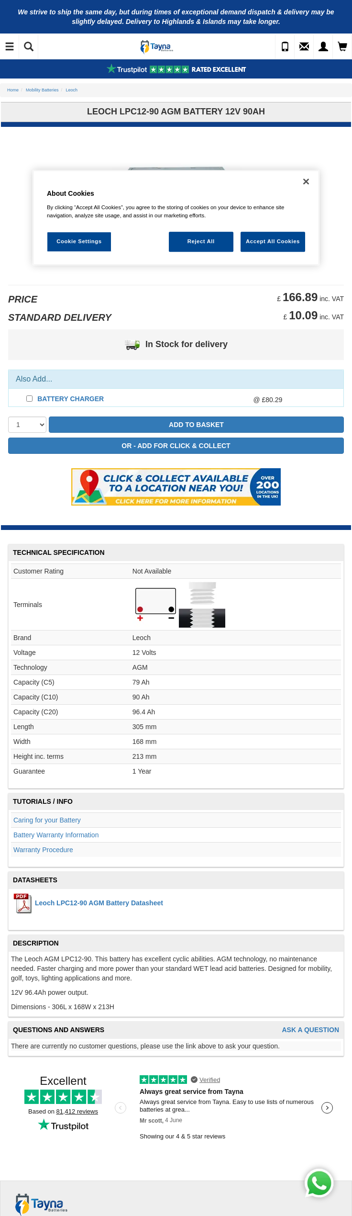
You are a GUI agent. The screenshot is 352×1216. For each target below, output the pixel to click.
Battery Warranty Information (56, 835)
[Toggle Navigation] (9, 47)
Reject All (201, 241)
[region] (176, 217)
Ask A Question (310, 1030)
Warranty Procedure (43, 850)
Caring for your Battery (47, 820)
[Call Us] (285, 47)
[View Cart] (342, 47)
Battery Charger (70, 399)
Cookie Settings (79, 241)
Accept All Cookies (273, 241)
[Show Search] (28, 47)
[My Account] (323, 47)
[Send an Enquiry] (304, 47)
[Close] (306, 181)
